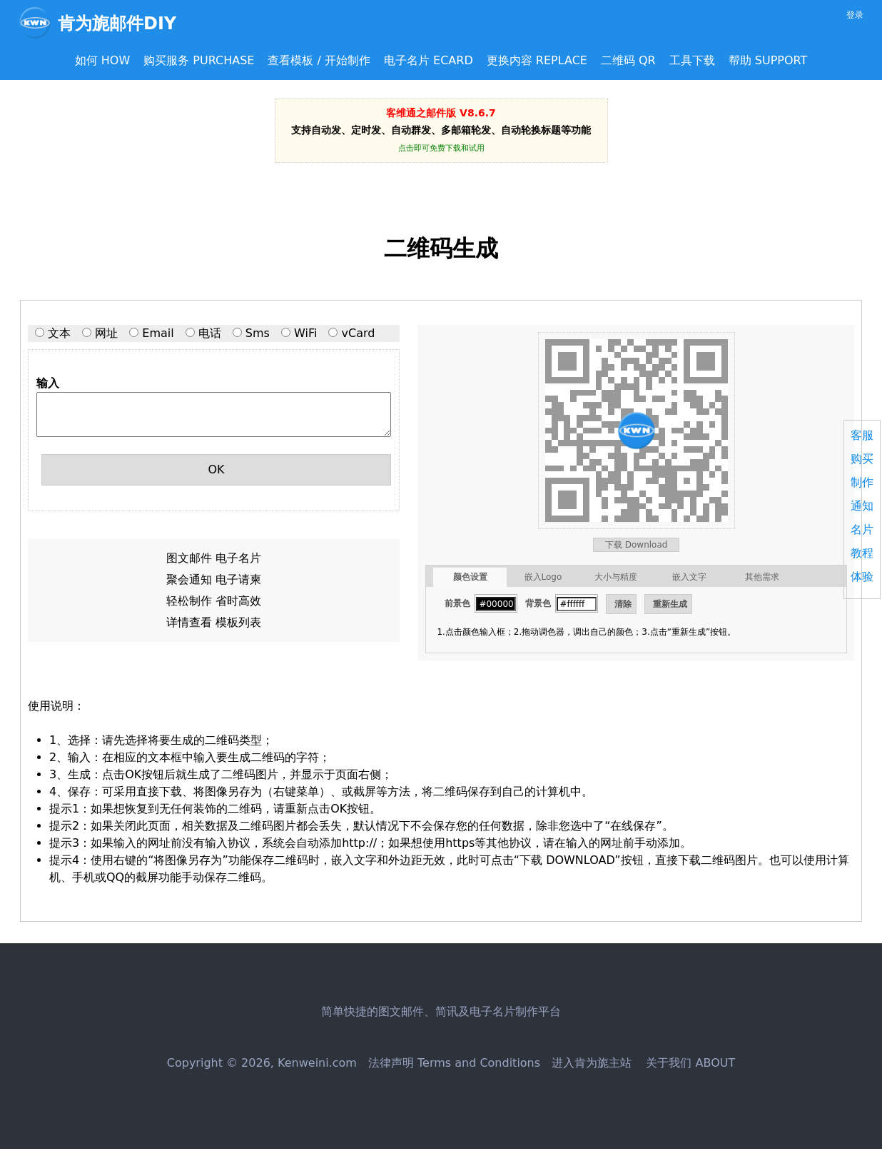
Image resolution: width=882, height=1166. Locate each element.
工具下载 (692, 60)
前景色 (457, 603)
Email (157, 333)
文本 (59, 333)
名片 (862, 529)
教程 (862, 553)
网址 (106, 333)
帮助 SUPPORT (768, 60)
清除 (623, 604)
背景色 (538, 603)
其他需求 (762, 577)
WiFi (305, 333)
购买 (862, 459)
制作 (862, 482)
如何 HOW (103, 60)
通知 (862, 506)
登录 (854, 15)
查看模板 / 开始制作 (319, 60)
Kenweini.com (317, 1063)
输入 (47, 383)
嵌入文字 (689, 577)
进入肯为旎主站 (592, 1063)
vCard (358, 333)
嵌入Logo (543, 577)
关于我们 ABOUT (688, 1063)
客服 (862, 435)
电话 (209, 333)
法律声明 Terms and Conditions (454, 1063)
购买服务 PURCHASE (198, 60)
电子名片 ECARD (428, 60)
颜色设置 (470, 577)
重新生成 (670, 604)
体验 (862, 576)
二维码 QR (628, 60)
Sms (257, 333)
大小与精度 (615, 577)
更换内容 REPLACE (537, 60)
